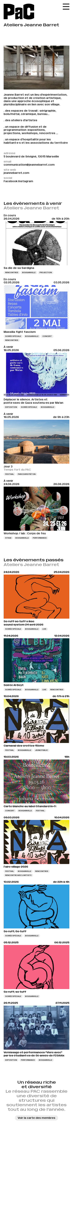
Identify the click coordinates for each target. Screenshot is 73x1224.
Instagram (25, 181)
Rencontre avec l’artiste (18, 875)
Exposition (11, 407)
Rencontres (11, 272)
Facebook (11, 181)
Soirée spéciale (13, 336)
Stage (8, 538)
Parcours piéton (27, 474)
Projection (46, 272)
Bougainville (29, 272)
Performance (40, 538)
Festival (9, 474)
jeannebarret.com (16, 173)
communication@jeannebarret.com (29, 164)
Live (44, 629)
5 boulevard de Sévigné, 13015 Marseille (31, 156)
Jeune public (41, 750)
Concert (47, 336)
